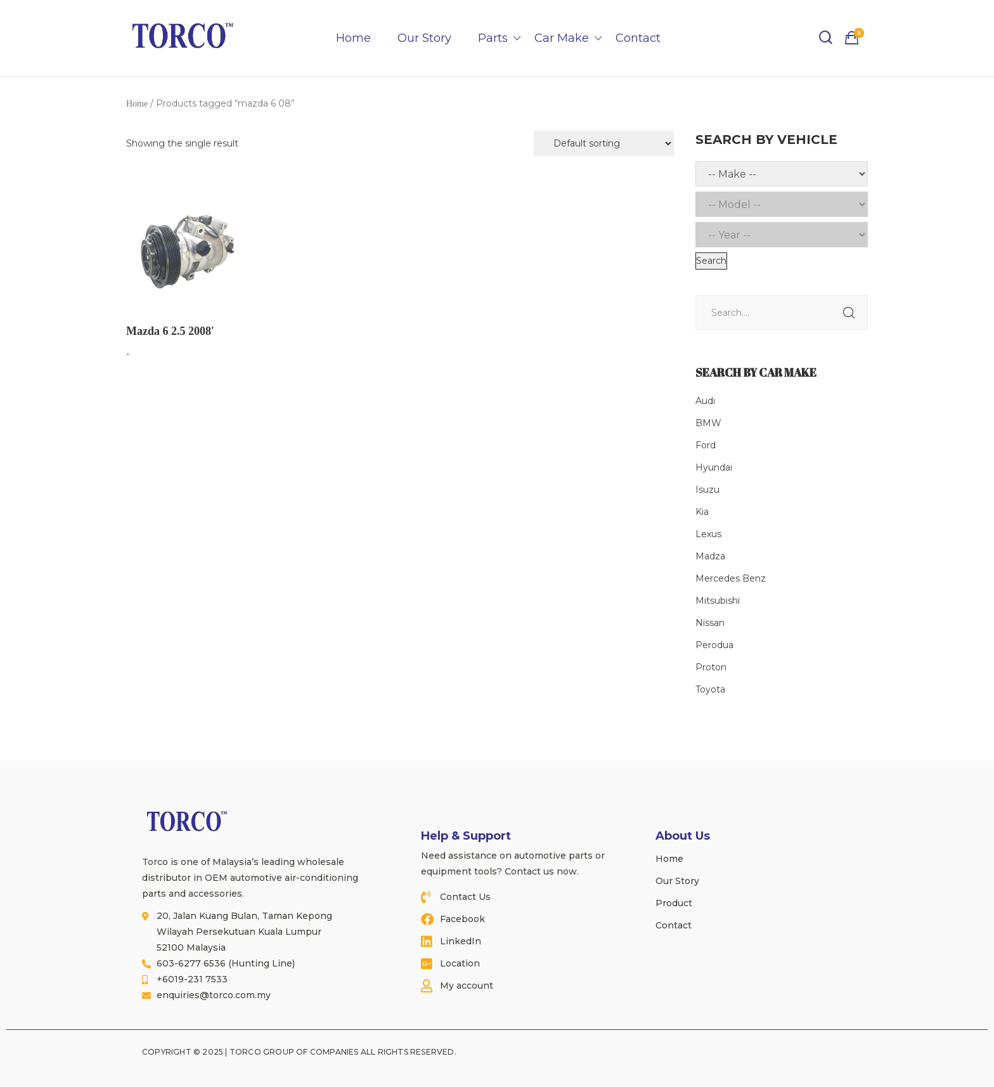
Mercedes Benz (730, 578)
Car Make (561, 38)
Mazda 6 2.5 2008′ (170, 331)
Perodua (714, 645)
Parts (493, 38)
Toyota (710, 689)
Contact (638, 38)
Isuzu (707, 489)
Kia (702, 511)
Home (353, 38)
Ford (705, 445)
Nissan (710, 622)
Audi (705, 401)
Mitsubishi (717, 600)
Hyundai (713, 467)
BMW (708, 423)
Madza (710, 556)
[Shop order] (604, 143)
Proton (710, 667)
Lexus (708, 534)
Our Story (424, 38)
